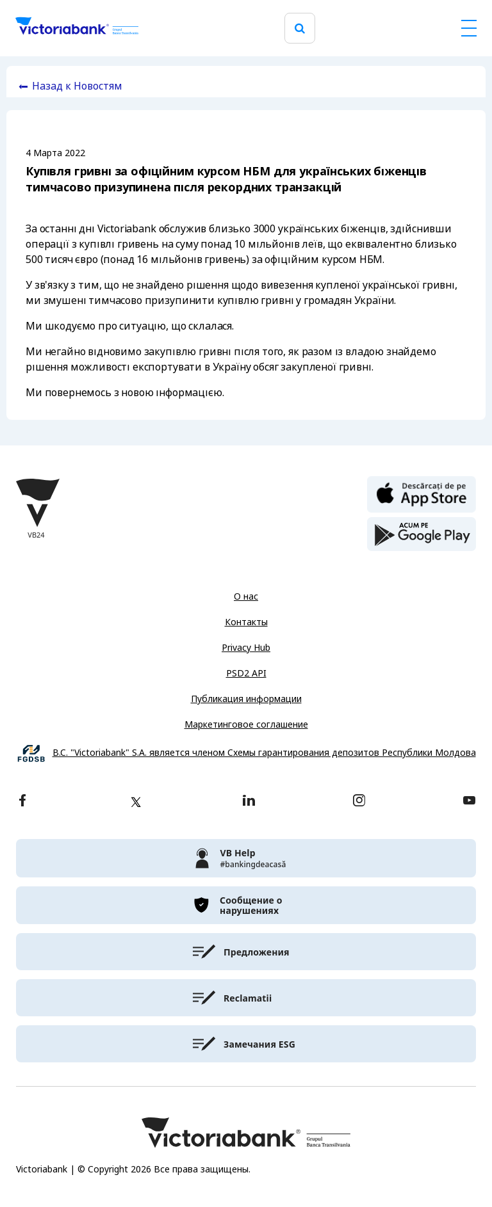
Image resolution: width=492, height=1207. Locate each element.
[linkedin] (249, 801)
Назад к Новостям (77, 86)
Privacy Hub (246, 647)
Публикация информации (246, 698)
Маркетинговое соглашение (246, 724)
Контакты (246, 622)
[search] (300, 28)
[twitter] (135, 801)
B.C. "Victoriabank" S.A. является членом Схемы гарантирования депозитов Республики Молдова (264, 753)
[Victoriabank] (76, 28)
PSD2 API (246, 673)
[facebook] (22, 801)
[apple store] (421, 493)
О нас (246, 596)
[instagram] (358, 801)
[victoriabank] (246, 858)
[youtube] (469, 801)
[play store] (421, 534)
